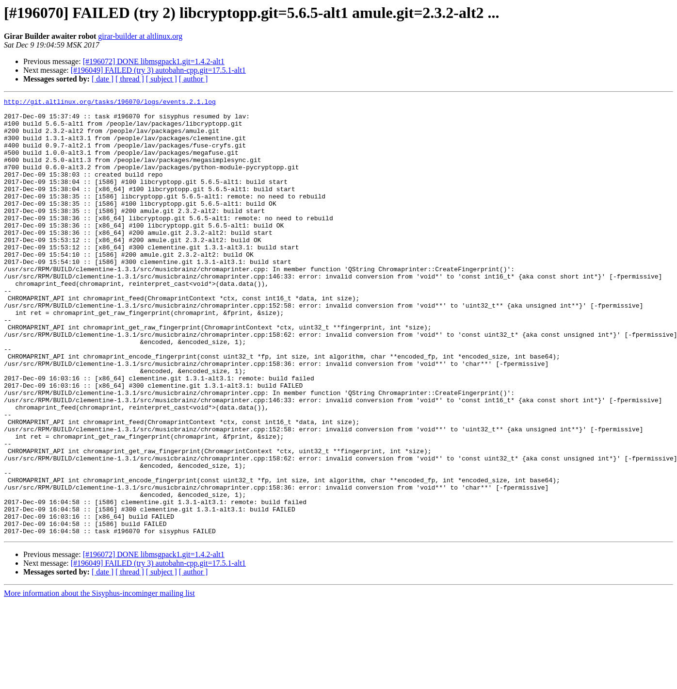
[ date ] (102, 79)
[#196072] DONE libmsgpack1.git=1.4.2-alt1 (154, 61)
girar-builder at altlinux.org (140, 36)
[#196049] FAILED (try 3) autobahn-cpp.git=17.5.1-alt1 (158, 70)
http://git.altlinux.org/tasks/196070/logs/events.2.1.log (110, 102)
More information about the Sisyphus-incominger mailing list (99, 680)
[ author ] (193, 79)
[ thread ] (129, 79)
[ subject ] (161, 79)
